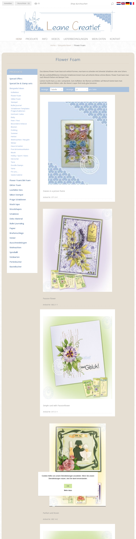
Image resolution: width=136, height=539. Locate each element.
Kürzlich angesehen (110, 499)
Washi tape (15, 205)
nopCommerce (49, 525)
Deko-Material (16, 220)
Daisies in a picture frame (53, 134)
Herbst (13, 138)
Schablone (14, 215)
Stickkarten (15, 258)
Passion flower (77, 134)
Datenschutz (40, 499)
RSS (15, 499)
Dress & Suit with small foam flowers (54, 273)
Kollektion (15, 93)
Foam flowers (48, 452)
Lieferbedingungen (43, 509)
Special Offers (16, 80)
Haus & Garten (17, 147)
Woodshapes (16, 210)
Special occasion (108, 362)
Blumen (14, 128)
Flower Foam (16, 97)
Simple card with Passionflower (108, 135)
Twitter (10, 499)
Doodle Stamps (17, 166)
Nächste (91, 468)
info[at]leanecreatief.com (13, 509)
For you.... (14, 173)
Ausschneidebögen (18, 244)
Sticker (13, 239)
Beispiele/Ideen (64, 46)
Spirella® (14, 253)
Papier (13, 229)
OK (68, 486)
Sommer (14, 134)
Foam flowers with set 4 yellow (111, 409)
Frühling (14, 131)
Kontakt (72, 499)
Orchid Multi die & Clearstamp (49, 363)
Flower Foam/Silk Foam (20, 181)
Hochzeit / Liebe (17, 115)
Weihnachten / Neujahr (20, 141)
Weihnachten (15, 248)
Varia (13, 170)
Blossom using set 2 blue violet (52, 409)
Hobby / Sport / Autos (19, 157)
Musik (13, 154)
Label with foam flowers (111, 452)
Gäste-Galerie (16, 176)
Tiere (13, 163)
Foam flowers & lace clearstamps (110, 228)
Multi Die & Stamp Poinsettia (83, 182)
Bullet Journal (16, 106)
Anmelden (8, 3)
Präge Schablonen (18, 200)
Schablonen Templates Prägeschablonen (20, 111)
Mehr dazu (68, 490)
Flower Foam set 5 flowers (82, 453)
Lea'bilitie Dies (16, 191)
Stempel (14, 103)
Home (53, 46)
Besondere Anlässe (19, 125)
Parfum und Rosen (50, 182)
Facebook (5, 499)
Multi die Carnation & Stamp (113, 182)
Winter (13, 144)
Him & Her (15, 160)
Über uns (39, 504)
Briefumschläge (17, 234)
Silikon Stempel (16, 196)
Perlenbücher (16, 263)
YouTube (20, 499)
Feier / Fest (15, 122)
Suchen (105, 504)
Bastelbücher (16, 268)
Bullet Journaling (17, 224)
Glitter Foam (16, 100)
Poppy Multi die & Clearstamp (79, 228)
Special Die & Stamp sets (21, 84)
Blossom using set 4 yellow (83, 407)
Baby (13, 118)
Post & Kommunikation (20, 150)
